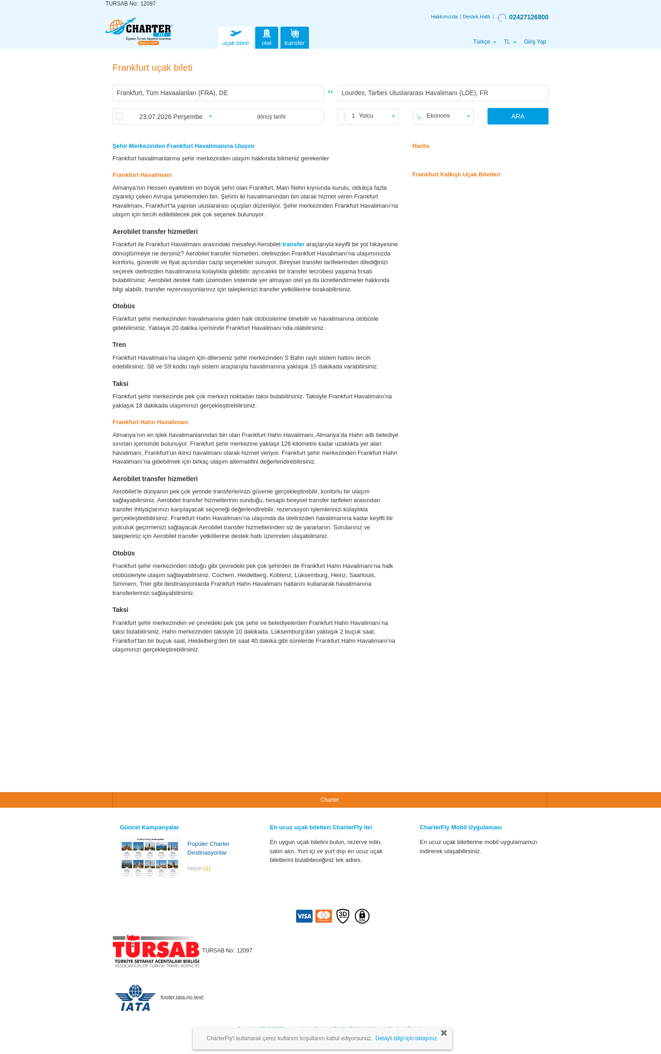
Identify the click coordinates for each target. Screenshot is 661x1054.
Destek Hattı (477, 16)
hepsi (199, 868)
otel (266, 36)
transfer (295, 36)
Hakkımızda (444, 16)
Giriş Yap (535, 42)
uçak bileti (235, 36)
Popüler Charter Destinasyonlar (208, 848)
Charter (329, 800)
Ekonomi (438, 115)
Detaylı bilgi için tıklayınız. (406, 1038)
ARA (518, 116)
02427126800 (523, 17)
